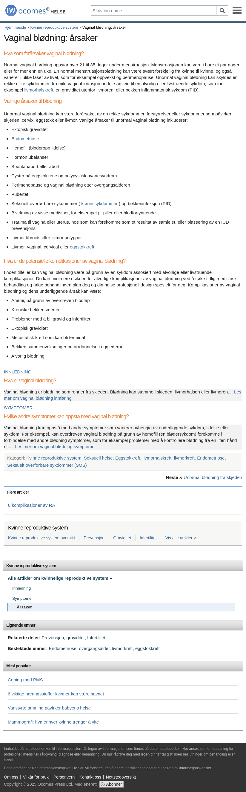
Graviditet (122, 537)
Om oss (11, 777)
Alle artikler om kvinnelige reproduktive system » (60, 578)
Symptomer (22, 598)
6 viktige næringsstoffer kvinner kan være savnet (56, 693)
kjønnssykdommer (99, 203)
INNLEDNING (18, 371)
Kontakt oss (90, 777)
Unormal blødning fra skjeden (213, 477)
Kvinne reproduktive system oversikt (41, 537)
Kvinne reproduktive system (54, 27)
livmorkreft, (123, 648)
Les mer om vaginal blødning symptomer (55, 446)
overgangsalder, (95, 648)
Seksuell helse (98, 457)
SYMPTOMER (18, 407)
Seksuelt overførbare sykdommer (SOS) (47, 465)
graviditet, (76, 637)
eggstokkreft (82, 246)
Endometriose (25, 138)
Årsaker (24, 607)
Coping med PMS (25, 679)
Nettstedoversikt (121, 777)
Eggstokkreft (127, 457)
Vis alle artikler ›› (180, 537)
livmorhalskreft (38, 89)
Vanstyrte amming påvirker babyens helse (49, 707)
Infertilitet (148, 537)
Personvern (64, 777)
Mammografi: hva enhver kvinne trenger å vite (53, 721)
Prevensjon (94, 537)
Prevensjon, (53, 637)
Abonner (114, 784)
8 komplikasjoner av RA (31, 505)
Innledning (21, 588)
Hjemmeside (15, 27)
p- (100, 212)
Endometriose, (63, 648)
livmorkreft (184, 457)
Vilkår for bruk (36, 777)
